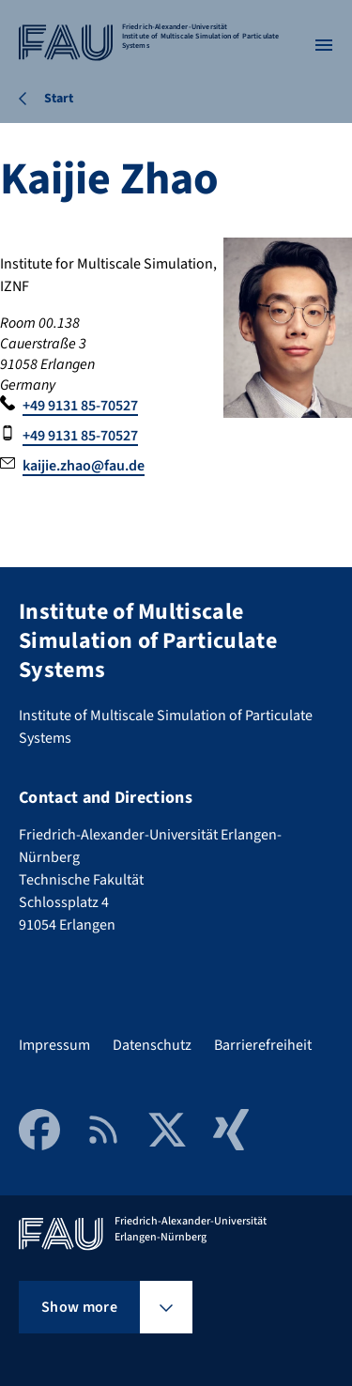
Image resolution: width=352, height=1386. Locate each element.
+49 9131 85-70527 (80, 405)
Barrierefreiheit (263, 1045)
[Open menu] (323, 45)
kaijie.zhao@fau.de (84, 465)
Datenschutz (152, 1045)
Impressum (54, 1045)
